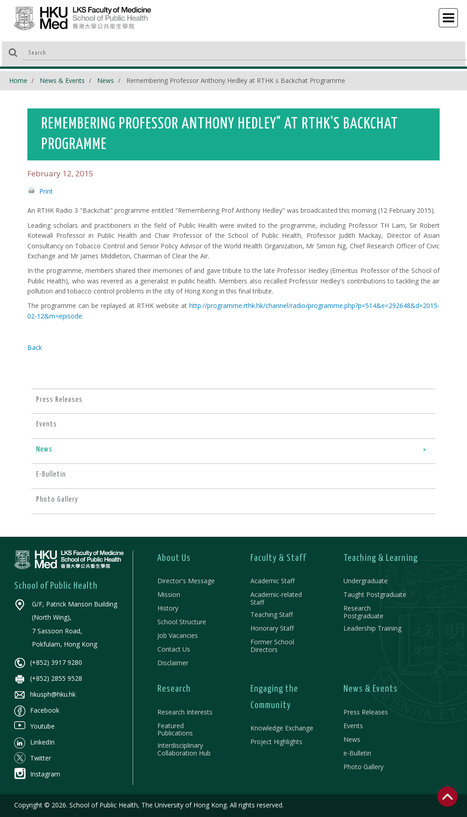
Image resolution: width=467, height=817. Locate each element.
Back (34, 347)
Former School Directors (272, 645)
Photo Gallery (363, 766)
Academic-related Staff (276, 598)
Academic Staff (272, 580)
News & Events (62, 80)
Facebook (36, 710)
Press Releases (365, 712)
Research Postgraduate (363, 612)
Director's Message (186, 580)
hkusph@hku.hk (45, 694)
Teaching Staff (271, 614)
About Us (174, 558)
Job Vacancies (177, 635)
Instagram (37, 774)
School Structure (181, 621)
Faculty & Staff (278, 558)
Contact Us (173, 649)
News (105, 80)
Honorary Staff (272, 628)
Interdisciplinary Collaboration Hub (184, 749)
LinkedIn (34, 742)
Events (353, 725)
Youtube (34, 726)
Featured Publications (175, 729)
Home (18, 80)
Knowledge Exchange (281, 728)
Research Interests (185, 712)
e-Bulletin (357, 753)
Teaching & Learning (380, 558)
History (167, 608)
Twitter (32, 758)
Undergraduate (365, 580)
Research (174, 689)
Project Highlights (276, 741)
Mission (168, 594)
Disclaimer (172, 662)
